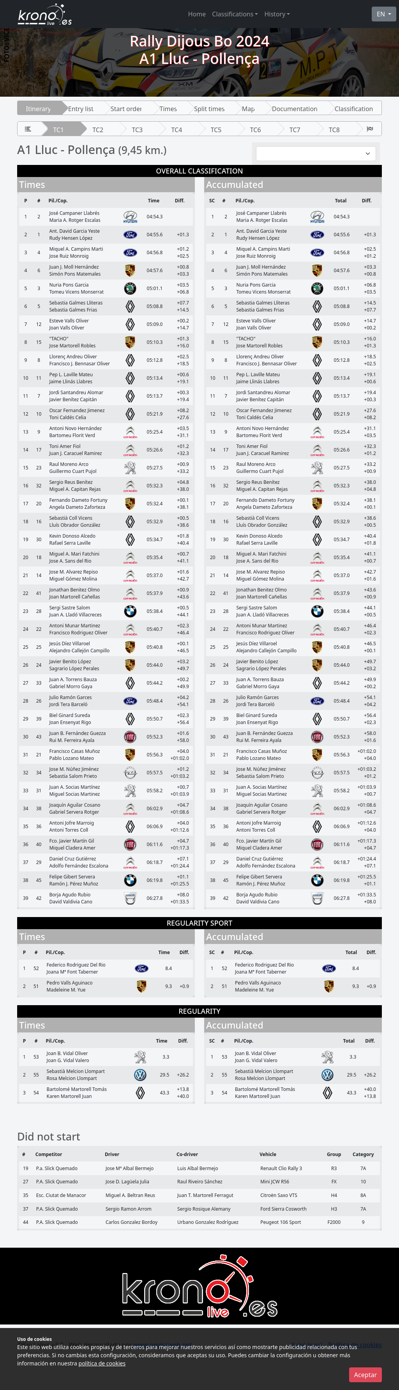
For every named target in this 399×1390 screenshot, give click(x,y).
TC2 (97, 130)
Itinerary (38, 108)
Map (248, 108)
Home (197, 14)
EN (382, 14)
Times (168, 108)
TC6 (255, 130)
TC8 (334, 130)
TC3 (137, 130)
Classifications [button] (232, 14)
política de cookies (102, 1363)
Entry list (81, 108)
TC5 (216, 130)
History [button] (274, 14)
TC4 (176, 130)
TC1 (58, 130)
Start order (127, 108)
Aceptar (365, 1375)
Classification (354, 108)
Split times (209, 108)
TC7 (295, 130)
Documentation (295, 108)
